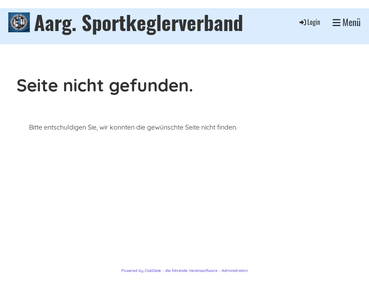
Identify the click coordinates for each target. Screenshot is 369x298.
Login (309, 22)
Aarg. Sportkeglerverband (138, 22)
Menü (347, 22)
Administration (235, 270)
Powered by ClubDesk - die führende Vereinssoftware (169, 270)
